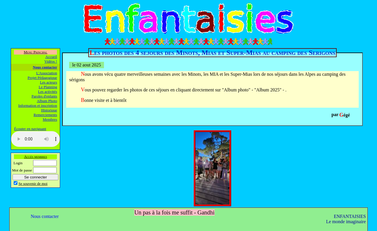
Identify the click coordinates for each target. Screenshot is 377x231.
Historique (49, 110)
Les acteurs (48, 82)
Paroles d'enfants (44, 96)
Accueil (51, 57)
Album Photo (47, 101)
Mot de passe (22, 170)
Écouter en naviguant (30, 129)
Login (17, 163)
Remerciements (45, 115)
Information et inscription (37, 105)
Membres (50, 119)
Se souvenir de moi (32, 183)
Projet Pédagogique (42, 77)
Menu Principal (35, 52)
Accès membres (35, 156)
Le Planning (48, 87)
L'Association (46, 73)
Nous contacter (45, 67)
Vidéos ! (50, 61)
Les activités (47, 91)
